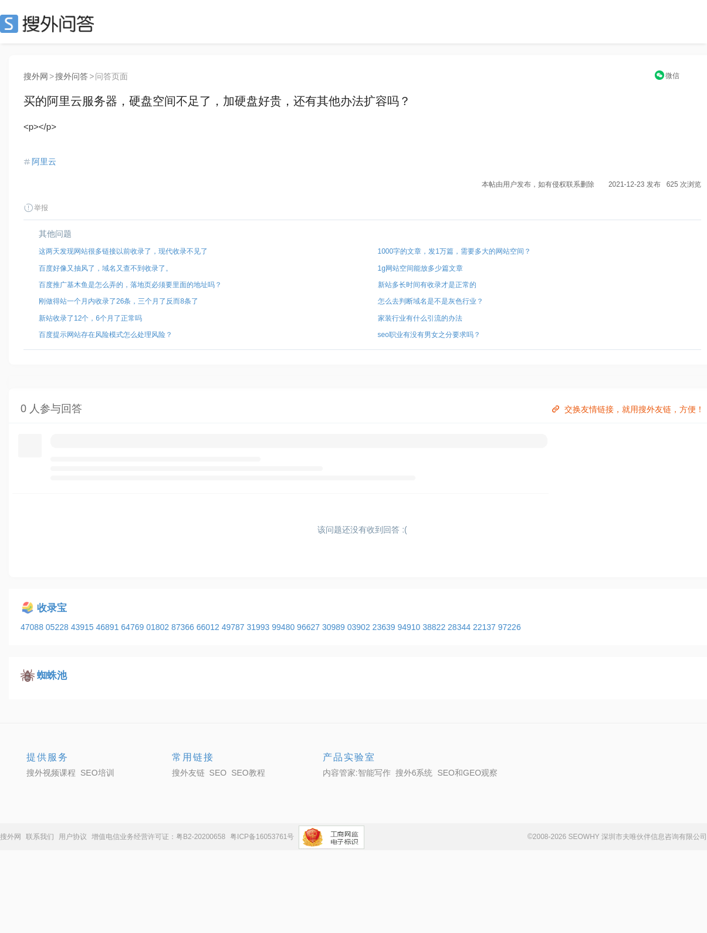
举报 (35, 208)
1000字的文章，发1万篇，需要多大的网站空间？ (454, 251)
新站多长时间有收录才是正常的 (427, 285)
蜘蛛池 (52, 675)
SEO (50, 23)
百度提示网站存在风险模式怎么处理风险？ (105, 335)
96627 (309, 627)
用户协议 (73, 837)
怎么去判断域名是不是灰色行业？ (430, 301)
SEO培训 (97, 772)
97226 (509, 627)
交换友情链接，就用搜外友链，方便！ (627, 409)
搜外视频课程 (51, 772)
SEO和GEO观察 (467, 772)
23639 (385, 627)
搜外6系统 (414, 772)
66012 (209, 627)
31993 (259, 627)
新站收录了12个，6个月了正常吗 (90, 318)
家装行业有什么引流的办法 (420, 318)
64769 (133, 627)
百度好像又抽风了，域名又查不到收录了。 (105, 268)
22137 (485, 627)
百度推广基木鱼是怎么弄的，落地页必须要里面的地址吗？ (130, 285)
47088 (33, 627)
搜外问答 (71, 76)
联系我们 (40, 837)
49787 (234, 627)
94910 (409, 627)
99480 (284, 627)
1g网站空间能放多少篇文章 (420, 268)
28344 (460, 627)
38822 (435, 627)
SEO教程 (248, 772)
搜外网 (35, 76)
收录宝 (52, 608)
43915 (83, 627)
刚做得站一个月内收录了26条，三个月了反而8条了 (118, 301)
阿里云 (44, 161)
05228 (58, 627)
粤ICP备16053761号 (262, 837)
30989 (334, 627)
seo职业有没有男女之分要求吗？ (429, 335)
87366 (184, 627)
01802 (158, 627)
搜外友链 (188, 772)
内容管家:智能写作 (357, 772)
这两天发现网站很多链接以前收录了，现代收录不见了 (123, 251)
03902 (360, 627)
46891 (108, 627)
